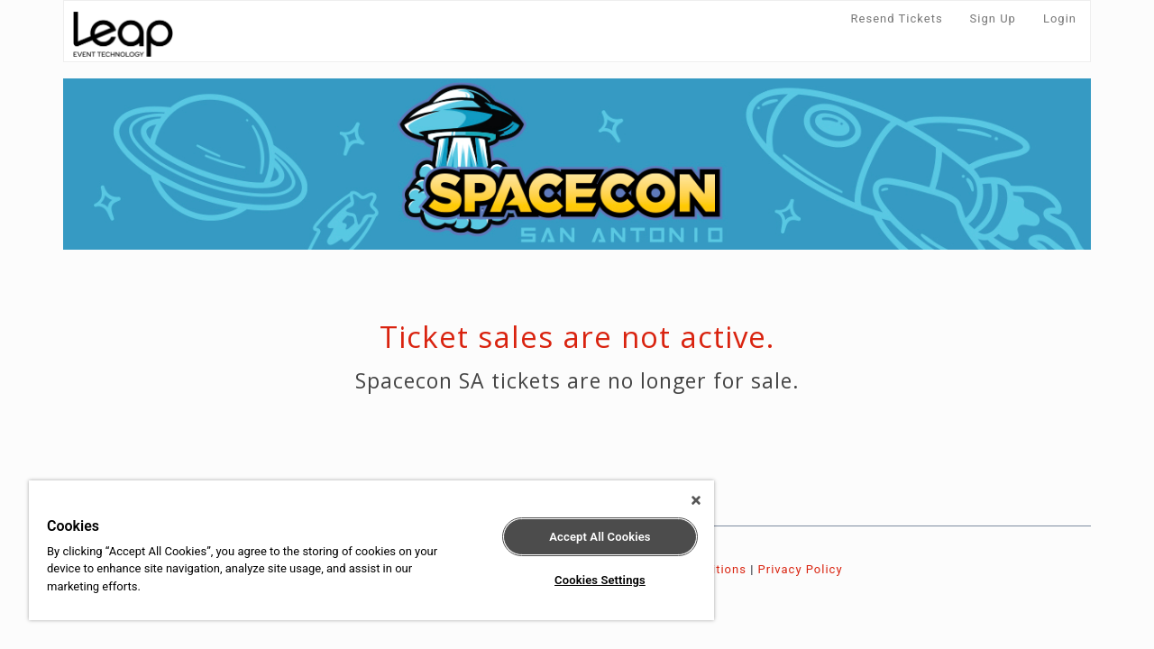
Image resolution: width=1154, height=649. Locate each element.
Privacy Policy (800, 569)
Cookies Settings (586, 580)
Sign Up (993, 18)
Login (1059, 18)
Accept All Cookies (586, 537)
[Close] (679, 500)
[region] (363, 550)
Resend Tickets (897, 18)
